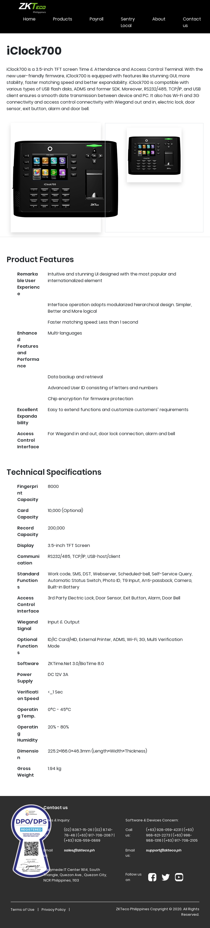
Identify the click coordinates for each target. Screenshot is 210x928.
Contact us (192, 22)
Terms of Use (22, 909)
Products (62, 19)
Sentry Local (128, 22)
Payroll (96, 19)
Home (29, 19)
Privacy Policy (54, 909)
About (158, 19)
